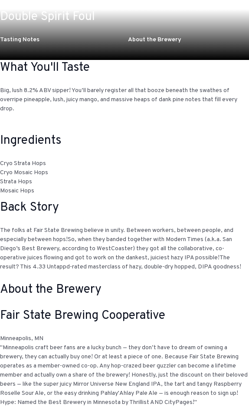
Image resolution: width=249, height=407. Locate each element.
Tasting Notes (19, 39)
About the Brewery (154, 39)
